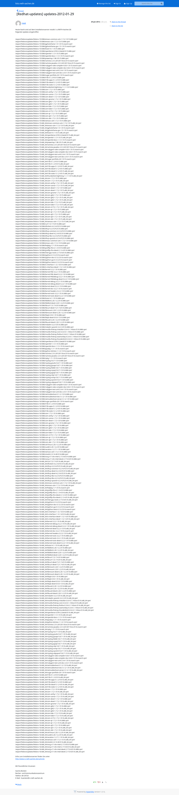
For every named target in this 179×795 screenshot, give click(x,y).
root (24, 23)
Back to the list (116, 26)
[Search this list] (147, 3)
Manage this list (104, 3)
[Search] (162, 3)
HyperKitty (90, 792)
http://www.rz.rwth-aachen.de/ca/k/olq (30, 759)
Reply (18, 784)
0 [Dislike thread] (99, 782)
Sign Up (128, 3)
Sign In (117, 3)
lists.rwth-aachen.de (24, 3)
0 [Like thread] (94, 782)
